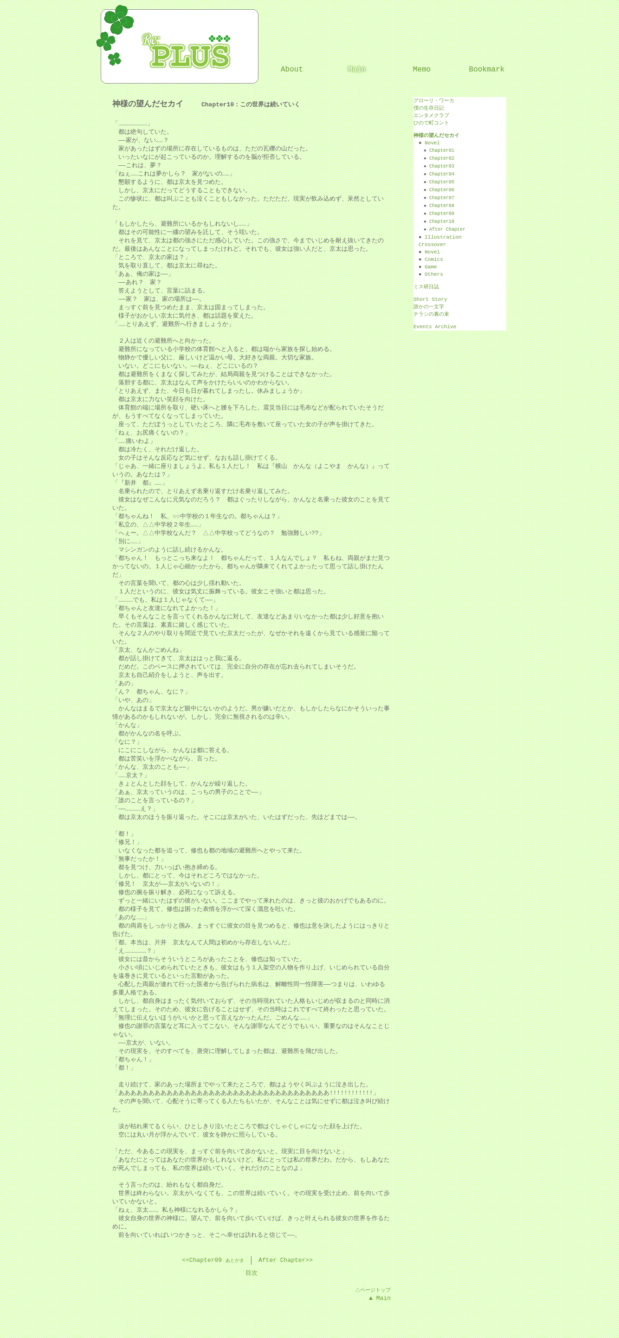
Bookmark (487, 69)
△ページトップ (372, 1289)
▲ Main (380, 1298)
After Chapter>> (285, 1260)
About (292, 69)
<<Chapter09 (202, 1260)
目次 (251, 1273)
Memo (422, 69)
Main (357, 69)
